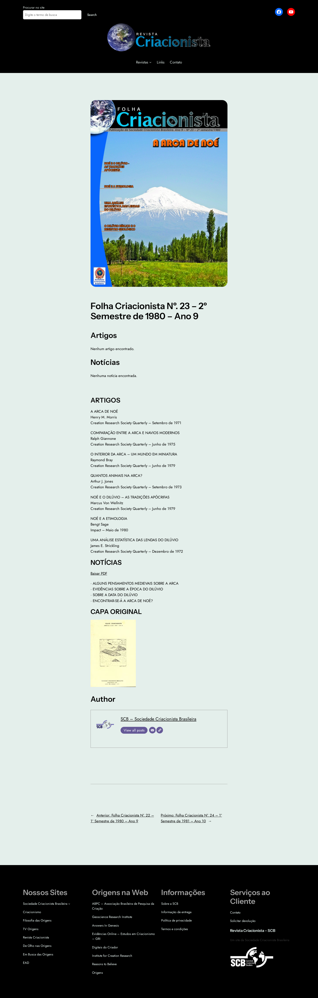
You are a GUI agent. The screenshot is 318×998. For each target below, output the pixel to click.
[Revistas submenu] (150, 62)
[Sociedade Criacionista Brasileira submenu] (69, 904)
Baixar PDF (99, 573)
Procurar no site (33, 7)
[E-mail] (152, 730)
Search (92, 15)
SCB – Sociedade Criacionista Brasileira (158, 719)
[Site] (159, 730)
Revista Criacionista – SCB (252, 930)
